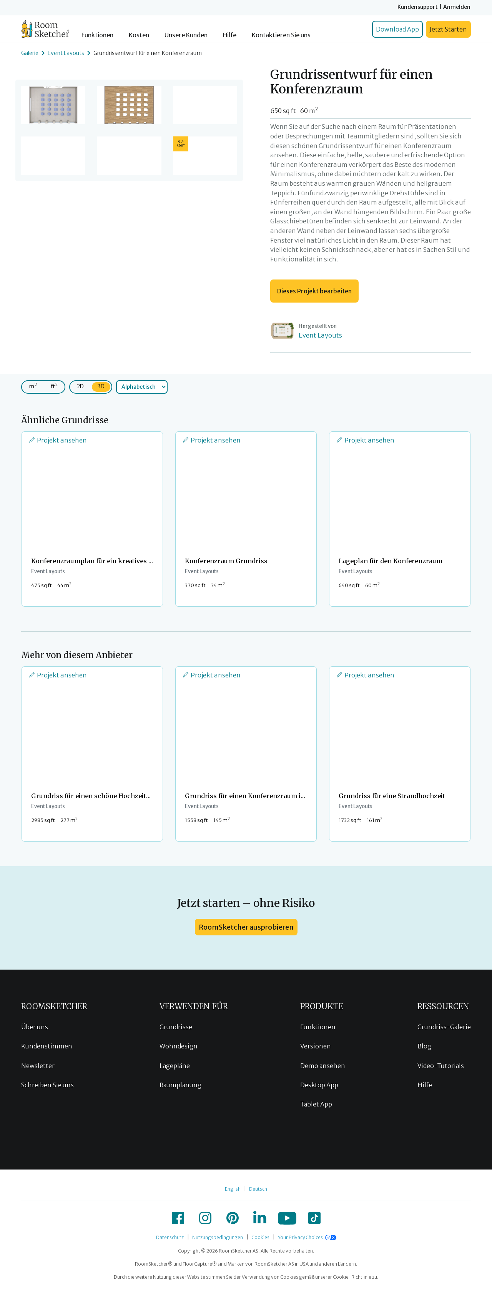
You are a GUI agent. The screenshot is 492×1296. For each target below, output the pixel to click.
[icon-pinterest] (232, 1218)
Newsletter (38, 1066)
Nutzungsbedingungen (217, 1237)
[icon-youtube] (287, 1218)
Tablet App (316, 1104)
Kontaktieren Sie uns (281, 35)
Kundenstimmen (46, 1046)
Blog (424, 1046)
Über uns (34, 1027)
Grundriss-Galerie (444, 1027)
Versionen (315, 1046)
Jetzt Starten (448, 29)
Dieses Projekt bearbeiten (314, 291)
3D (101, 386)
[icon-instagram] (205, 1218)
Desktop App (319, 1085)
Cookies (260, 1237)
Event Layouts (66, 53)
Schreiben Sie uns (47, 1085)
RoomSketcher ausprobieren (246, 927)
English (233, 1189)
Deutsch (258, 1189)
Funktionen (97, 35)
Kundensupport (417, 6)
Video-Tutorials (440, 1066)
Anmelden (456, 6)
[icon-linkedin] (260, 1218)
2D (80, 386)
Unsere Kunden (186, 35)
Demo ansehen (322, 1066)
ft (54, 385)
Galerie (29, 53)
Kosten (139, 35)
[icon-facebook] (178, 1218)
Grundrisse (176, 1027)
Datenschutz (170, 1237)
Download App (397, 29)
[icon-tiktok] (314, 1218)
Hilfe (229, 35)
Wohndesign (179, 1046)
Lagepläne (175, 1066)
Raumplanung (180, 1085)
